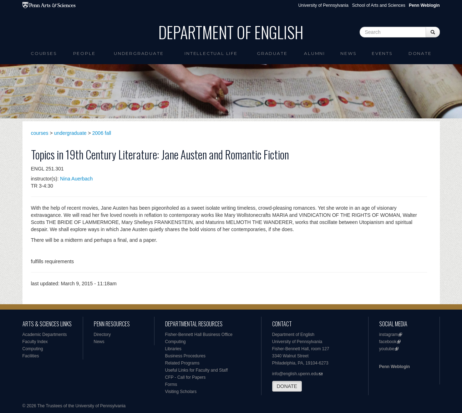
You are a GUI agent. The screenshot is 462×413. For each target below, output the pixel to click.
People (84, 53)
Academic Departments (44, 334)
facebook (388, 341)
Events (382, 53)
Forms (171, 384)
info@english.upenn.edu (295, 373)
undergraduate (70, 133)
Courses (44, 53)
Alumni (314, 53)
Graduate (272, 53)
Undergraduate (138, 53)
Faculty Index (35, 341)
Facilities (30, 355)
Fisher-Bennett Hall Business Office (199, 334)
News (348, 53)
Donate (420, 53)
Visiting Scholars (181, 391)
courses (40, 133)
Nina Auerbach (76, 179)
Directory (102, 334)
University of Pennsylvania (323, 5)
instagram (388, 334)
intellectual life (211, 53)
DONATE (287, 386)
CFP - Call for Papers (185, 377)
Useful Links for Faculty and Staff (196, 370)
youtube (387, 348)
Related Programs (182, 363)
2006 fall (101, 133)
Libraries (173, 348)
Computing (32, 348)
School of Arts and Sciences (378, 5)
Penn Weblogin (394, 366)
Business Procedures (185, 355)
